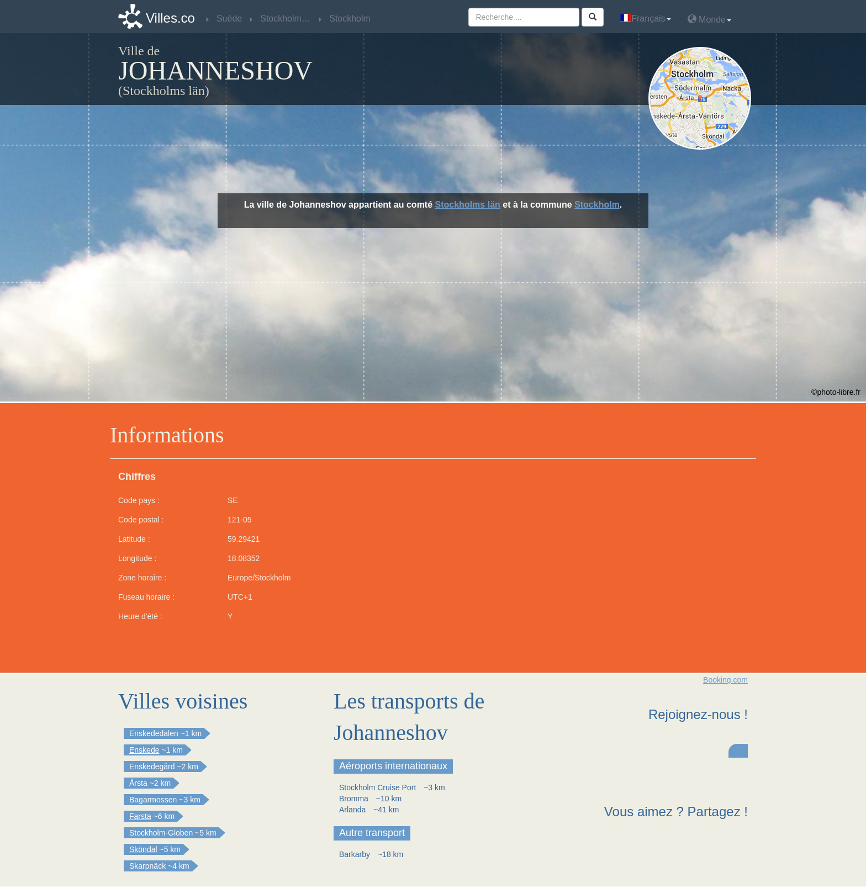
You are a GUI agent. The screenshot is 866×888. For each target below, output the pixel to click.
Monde (709, 19)
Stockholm (597, 204)
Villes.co (170, 17)
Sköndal (143, 849)
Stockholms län (467, 204)
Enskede (144, 750)
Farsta (140, 816)
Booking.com (725, 679)
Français (645, 18)
